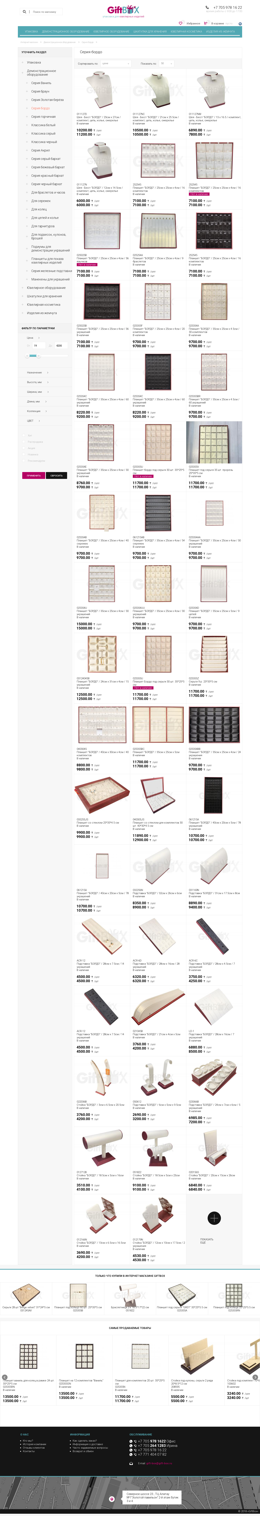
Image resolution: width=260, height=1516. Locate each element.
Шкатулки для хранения (150, 31)
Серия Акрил (40, 150)
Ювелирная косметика (186, 31)
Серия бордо (40, 108)
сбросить (56, 475)
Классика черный (44, 142)
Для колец (39, 209)
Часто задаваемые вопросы (90, 1447)
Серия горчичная (43, 116)
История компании (34, 1444)
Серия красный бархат (47, 175)
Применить (34, 475)
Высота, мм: (34, 382)
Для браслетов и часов (48, 192)
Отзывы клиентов (34, 1447)
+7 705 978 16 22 (228, 7)
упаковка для (123, 11)
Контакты (29, 1451)
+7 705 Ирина (157, 1446)
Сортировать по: (88, 63)
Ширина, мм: (34, 391)
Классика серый (43, 133)
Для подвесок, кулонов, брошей (48, 236)
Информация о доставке (88, 1444)
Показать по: (149, 63)
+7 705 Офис (157, 1441)
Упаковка (31, 31)
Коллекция (33, 411)
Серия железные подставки (51, 271)
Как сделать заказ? (85, 1440)
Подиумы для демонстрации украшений (50, 248)
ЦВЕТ (30, 420)
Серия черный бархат (46, 184)
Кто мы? (28, 1440)
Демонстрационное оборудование (65, 31)
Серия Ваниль (41, 83)
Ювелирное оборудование (111, 31)
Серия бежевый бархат (48, 167)
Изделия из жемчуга (220, 31)
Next (255, 1377)
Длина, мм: (33, 401)
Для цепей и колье (45, 218)
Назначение (34, 372)
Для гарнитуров (43, 226)
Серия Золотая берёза (47, 100)
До (50, 345)
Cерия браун (40, 91)
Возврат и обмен (83, 1451)
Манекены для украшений (50, 279)
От (28, 345)
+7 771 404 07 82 (152, 1454)
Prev (5, 1377)
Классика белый (43, 125)
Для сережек (41, 201)
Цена (30, 337)
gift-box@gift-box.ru (159, 1463)
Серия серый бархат (46, 159)
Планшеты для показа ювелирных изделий (47, 260)
